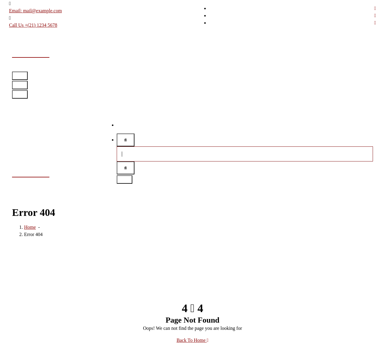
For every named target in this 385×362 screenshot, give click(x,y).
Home (122, 124)
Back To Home (192, 340)
